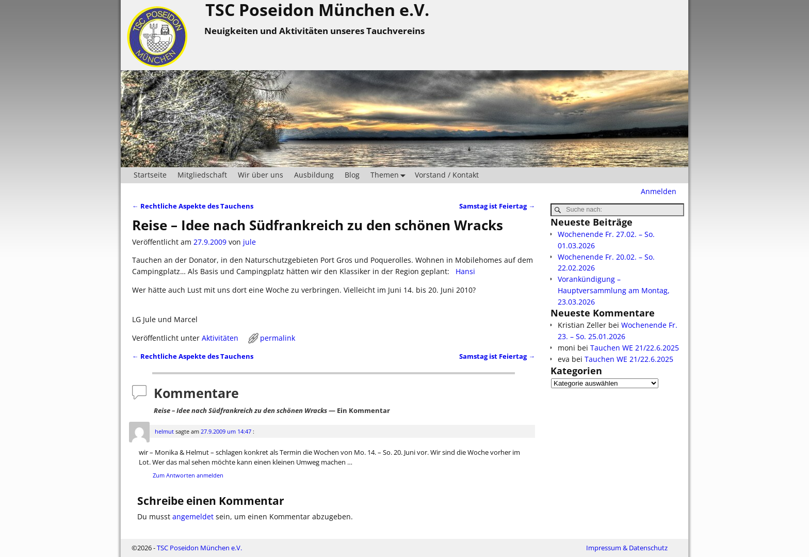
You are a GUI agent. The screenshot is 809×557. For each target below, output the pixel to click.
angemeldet (193, 516)
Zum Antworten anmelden (188, 475)
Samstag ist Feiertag (497, 206)
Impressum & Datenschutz (627, 547)
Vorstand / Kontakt (447, 175)
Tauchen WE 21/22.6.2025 (634, 348)
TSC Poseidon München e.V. (199, 547)
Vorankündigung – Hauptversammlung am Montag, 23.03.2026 (614, 290)
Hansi (464, 271)
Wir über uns (260, 175)
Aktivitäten (220, 338)
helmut (164, 431)
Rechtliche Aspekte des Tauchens (192, 206)
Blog (352, 175)
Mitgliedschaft (202, 175)
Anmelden (658, 191)
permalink (277, 338)
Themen (390, 175)
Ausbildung (314, 175)
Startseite (150, 175)
